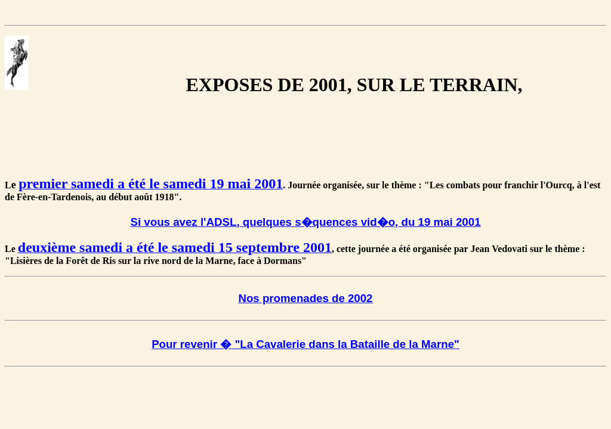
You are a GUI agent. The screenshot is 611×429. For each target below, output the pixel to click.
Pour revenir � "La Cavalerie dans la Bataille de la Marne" (305, 344)
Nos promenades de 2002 (305, 298)
